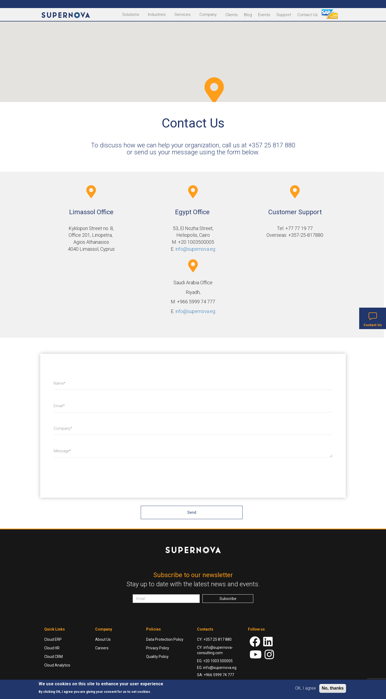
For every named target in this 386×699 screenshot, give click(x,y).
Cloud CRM (53, 656)
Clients (231, 14)
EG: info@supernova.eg (216, 667)
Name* (60, 383)
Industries (157, 14)
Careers (102, 648)
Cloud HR (52, 648)
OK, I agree (305, 688)
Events (264, 14)
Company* (63, 428)
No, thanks (333, 688)
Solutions (130, 14)
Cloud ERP (53, 639)
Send (191, 512)
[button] (214, 90)
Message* (62, 451)
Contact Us (307, 14)
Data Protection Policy (164, 639)
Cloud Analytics (57, 665)
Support (283, 14)
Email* (59, 406)
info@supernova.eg (195, 249)
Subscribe (228, 598)
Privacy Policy (157, 648)
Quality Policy (157, 656)
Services (183, 14)
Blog (248, 14)
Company (208, 14)
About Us (103, 639)
